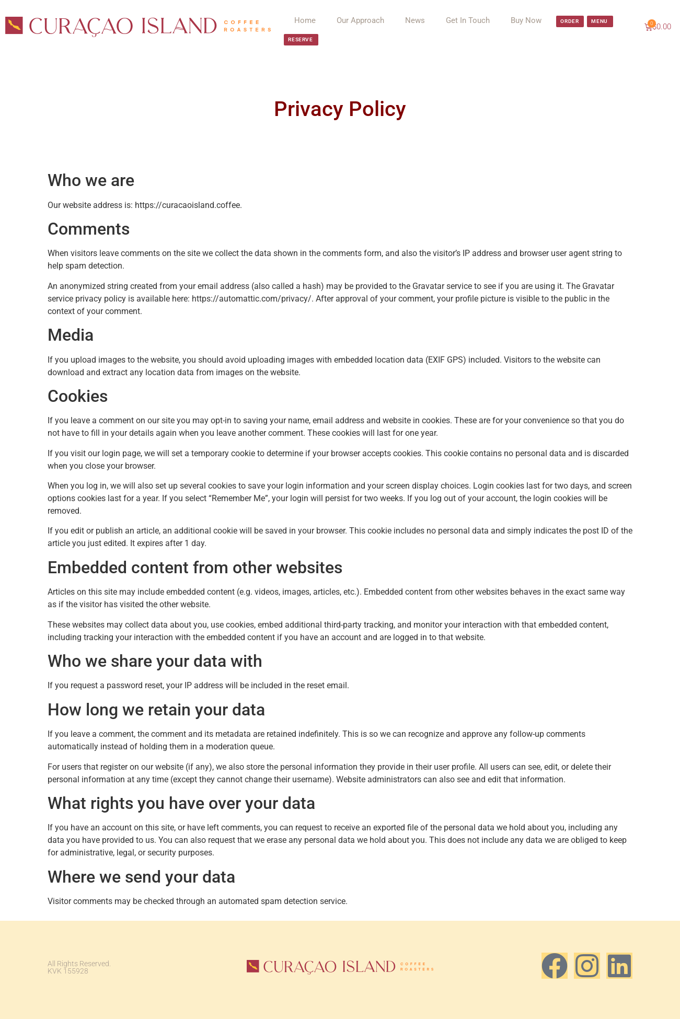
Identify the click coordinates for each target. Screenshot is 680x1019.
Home (305, 20)
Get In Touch (468, 20)
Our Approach (360, 20)
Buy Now (526, 20)
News (415, 20)
